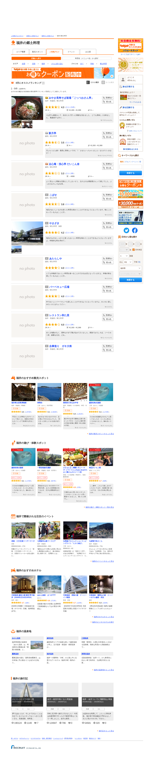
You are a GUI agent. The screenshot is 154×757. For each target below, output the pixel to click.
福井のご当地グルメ (48, 36)
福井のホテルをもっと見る (104, 617)
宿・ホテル (14, 738)
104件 (105, 603)
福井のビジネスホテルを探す (103, 622)
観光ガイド (92, 738)
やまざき (54, 223)
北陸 (33, 64)
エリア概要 (20, 52)
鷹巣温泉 (15, 654)
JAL (67, 738)
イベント (71, 52)
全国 (23, 64)
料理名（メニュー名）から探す (86, 58)
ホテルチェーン (24, 738)
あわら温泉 (16, 638)
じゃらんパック (58, 738)
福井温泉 (50, 654)
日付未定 (138, 250)
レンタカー (78, 738)
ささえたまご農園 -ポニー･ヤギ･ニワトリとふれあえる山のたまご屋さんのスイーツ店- (75, 470)
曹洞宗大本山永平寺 (70, 403)
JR (65, 738)
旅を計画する (128, 86)
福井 (43, 64)
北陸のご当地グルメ (32, 36)
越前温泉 (50, 638)
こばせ (53, 195)
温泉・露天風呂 (47, 738)
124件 (79, 603)
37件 (78, 487)
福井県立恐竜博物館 (18, 403)
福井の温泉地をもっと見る (104, 670)
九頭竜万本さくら (95, 541)
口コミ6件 (70, 204)
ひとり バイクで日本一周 (23, 699)
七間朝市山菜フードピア (46, 541)
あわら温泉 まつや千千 (46, 595)
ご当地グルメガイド (17, 36)
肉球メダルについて (135, 131)
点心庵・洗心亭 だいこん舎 (64, 164)
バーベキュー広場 (59, 287)
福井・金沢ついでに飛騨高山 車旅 (97, 699)
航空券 (85, 738)
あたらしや (55, 258)
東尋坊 (39, 403)
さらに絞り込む (57, 64)
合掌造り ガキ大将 (60, 346)
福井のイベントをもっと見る (103, 561)
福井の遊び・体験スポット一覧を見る (100, 507)
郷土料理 (103, 64)
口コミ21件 (70, 107)
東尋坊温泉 (86, 654)
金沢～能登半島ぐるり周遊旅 (60, 699)
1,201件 (80, 414)
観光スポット (37, 52)
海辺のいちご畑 (95, 468)
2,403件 (54, 412)
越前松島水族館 (95, 403)
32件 (27, 603)
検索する (131, 173)
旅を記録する (128, 107)
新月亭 (52, 133)
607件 (53, 481)
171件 (53, 600)
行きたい (108, 98)
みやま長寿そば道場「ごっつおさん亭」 (71, 97)
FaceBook (135, 230)
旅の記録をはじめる (130, 149)
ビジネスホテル (35, 738)
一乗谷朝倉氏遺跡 (44, 468)
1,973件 (28, 412)
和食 (92, 64)
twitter (126, 230)
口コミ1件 (70, 296)
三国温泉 (85, 638)
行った (108, 102)
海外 (99, 738)
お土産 (88, 52)
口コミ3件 (70, 173)
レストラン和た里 (59, 315)
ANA (70, 738)
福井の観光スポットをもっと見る (101, 434)
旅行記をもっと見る (106, 731)
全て (82, 64)
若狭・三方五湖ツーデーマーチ (23, 541)
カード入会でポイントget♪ (130, 46)
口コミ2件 (70, 268)
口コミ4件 (70, 143)
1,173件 (106, 412)
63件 (104, 481)
